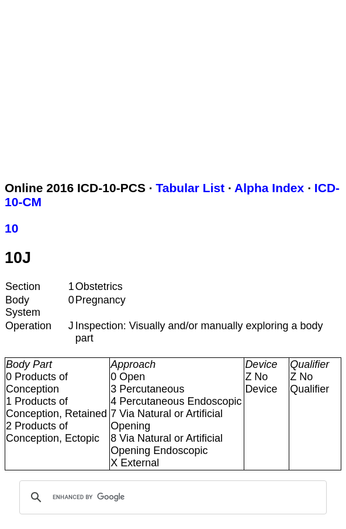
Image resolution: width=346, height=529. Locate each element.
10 (11, 228)
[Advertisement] (175, 87)
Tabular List (190, 187)
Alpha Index (269, 187)
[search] (171, 497)
